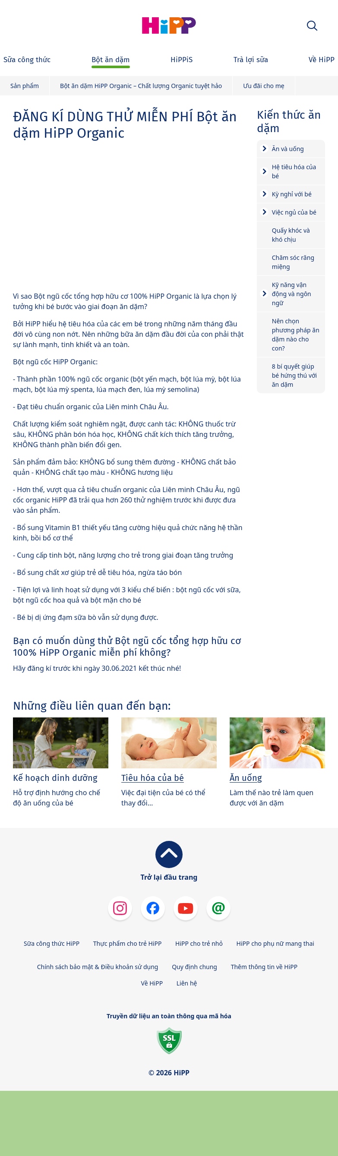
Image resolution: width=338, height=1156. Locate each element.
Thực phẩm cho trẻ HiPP (127, 943)
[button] (312, 26)
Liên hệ (187, 983)
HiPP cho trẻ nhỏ (199, 943)
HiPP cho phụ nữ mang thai (275, 943)
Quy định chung (194, 967)
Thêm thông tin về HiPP (264, 967)
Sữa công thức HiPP (51, 943)
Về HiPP (152, 983)
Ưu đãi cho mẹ (263, 86)
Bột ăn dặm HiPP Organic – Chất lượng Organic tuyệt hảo (141, 86)
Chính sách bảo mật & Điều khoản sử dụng (97, 967)
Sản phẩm (24, 86)
